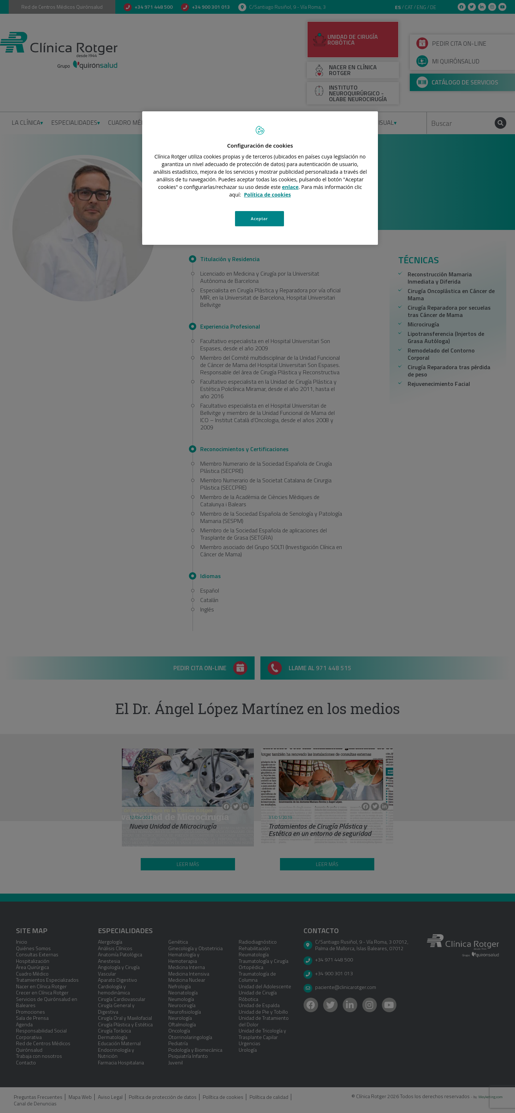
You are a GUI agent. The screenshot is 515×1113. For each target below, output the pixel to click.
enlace (290, 187)
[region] (260, 178)
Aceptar (259, 218)
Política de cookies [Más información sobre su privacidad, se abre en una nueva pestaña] (267, 194)
